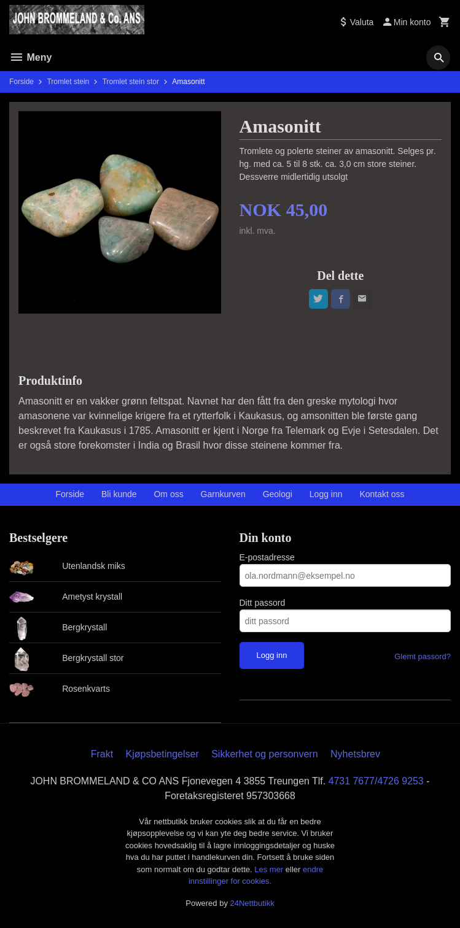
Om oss (168, 494)
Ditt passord (263, 603)
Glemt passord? (422, 656)
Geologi (277, 494)
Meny (30, 57)
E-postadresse (267, 557)
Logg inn (326, 494)
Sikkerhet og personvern (264, 754)
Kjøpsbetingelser (162, 754)
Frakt (102, 754)
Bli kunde (119, 494)
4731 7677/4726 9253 (376, 781)
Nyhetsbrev (355, 754)
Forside (21, 81)
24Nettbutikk (252, 903)
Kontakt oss (381, 494)
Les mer (270, 869)
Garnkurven (223, 494)
